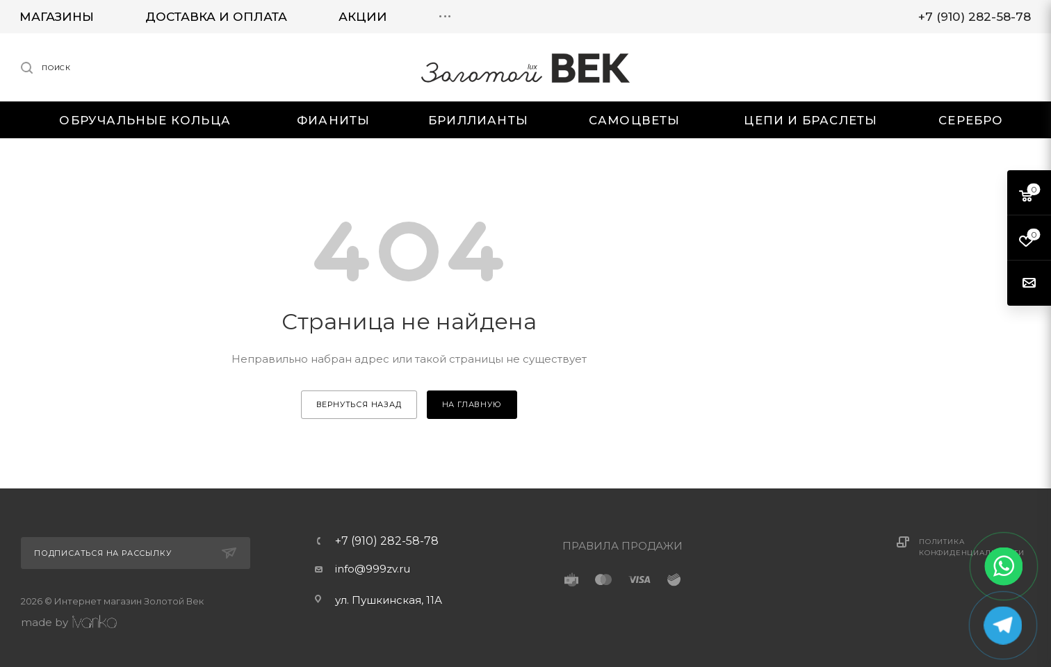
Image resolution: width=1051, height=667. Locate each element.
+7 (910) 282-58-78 (387, 541)
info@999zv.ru (372, 568)
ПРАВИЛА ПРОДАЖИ (622, 545)
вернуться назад (359, 404)
